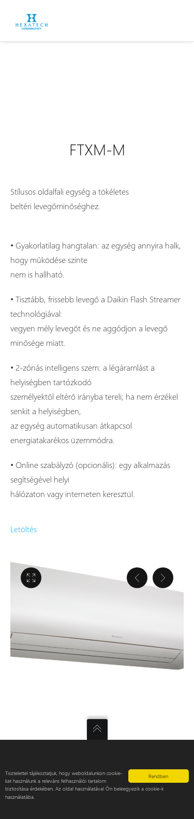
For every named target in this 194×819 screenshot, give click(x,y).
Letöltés (23, 528)
